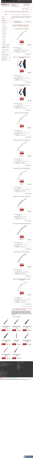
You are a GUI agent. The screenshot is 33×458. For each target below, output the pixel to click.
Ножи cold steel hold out (24, 308)
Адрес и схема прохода (5, 372)
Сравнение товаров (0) (17, 21)
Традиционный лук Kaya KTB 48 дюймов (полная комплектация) (21, 57)
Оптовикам (19, 2)
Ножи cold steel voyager (23, 309)
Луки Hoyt (3, 39)
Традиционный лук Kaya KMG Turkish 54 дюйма (21, 196)
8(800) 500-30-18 (16, 4)
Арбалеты (6, 18)
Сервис (11, 2)
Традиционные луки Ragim (5, 49)
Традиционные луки (4, 28)
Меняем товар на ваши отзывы (4, 363)
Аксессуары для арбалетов (6, 20)
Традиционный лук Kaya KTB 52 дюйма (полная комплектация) (21, 85)
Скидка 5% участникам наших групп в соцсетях (6, 364)
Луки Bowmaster (4, 33)
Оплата (9, 2)
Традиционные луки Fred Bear (6, 45)
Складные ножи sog (18, 308)
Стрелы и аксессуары (6, 56)
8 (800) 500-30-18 (4, 373)
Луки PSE (3, 42)
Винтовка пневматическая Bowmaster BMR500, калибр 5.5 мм (16, 355)
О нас (18, 363)
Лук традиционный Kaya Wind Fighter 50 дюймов (21, 168)
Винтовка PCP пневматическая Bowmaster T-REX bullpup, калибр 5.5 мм (27, 327)
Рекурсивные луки (4, 30)
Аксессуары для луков (6, 54)
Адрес (16, 2)
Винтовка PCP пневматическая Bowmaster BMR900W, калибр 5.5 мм (6, 355)
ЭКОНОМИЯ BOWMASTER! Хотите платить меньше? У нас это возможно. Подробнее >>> (21, 25)
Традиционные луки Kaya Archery (5, 47)
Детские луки (3, 31)
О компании (2, 2)
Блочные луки (4, 25)
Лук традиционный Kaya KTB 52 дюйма (22, 28)
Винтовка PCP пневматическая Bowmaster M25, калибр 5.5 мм (6, 326)
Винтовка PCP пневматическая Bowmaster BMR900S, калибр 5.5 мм (27, 341)
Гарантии (14, 2)
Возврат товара (19, 367)
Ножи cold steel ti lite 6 (17, 309)
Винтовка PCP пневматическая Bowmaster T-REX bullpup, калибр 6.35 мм (6, 341)
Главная (13, 14)
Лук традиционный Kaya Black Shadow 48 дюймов (21, 223)
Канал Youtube (4, 376)
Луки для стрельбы (6, 22)
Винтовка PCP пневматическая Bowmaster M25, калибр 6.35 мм (16, 326)
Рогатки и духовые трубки (6, 60)
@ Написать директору (26, 5)
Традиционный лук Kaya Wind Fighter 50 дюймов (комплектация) (21, 279)
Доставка (6, 2)
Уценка (3, 16)
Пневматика (6, 52)
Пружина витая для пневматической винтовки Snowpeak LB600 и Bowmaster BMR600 (16, 341)
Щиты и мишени (6, 58)
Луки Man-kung (4, 36)
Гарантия (18, 366)
